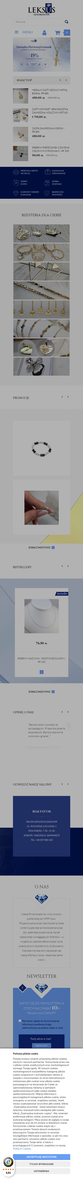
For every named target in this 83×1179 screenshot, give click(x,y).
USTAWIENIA (41, 1171)
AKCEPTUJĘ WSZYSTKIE (41, 1156)
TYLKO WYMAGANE (41, 1164)
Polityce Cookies (22, 1148)
